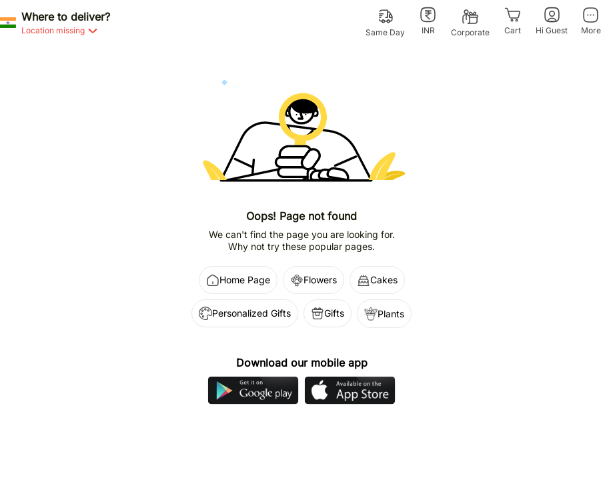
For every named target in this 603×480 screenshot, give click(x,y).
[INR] (428, 21)
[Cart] (512, 21)
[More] (590, 21)
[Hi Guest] (552, 21)
